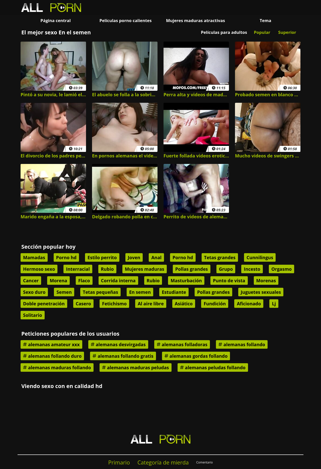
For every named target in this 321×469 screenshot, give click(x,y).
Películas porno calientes (125, 20)
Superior (287, 32)
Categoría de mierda (163, 462)
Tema (265, 20)
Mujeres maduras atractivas (195, 20)
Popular (262, 32)
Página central (55, 20)
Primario (119, 462)
